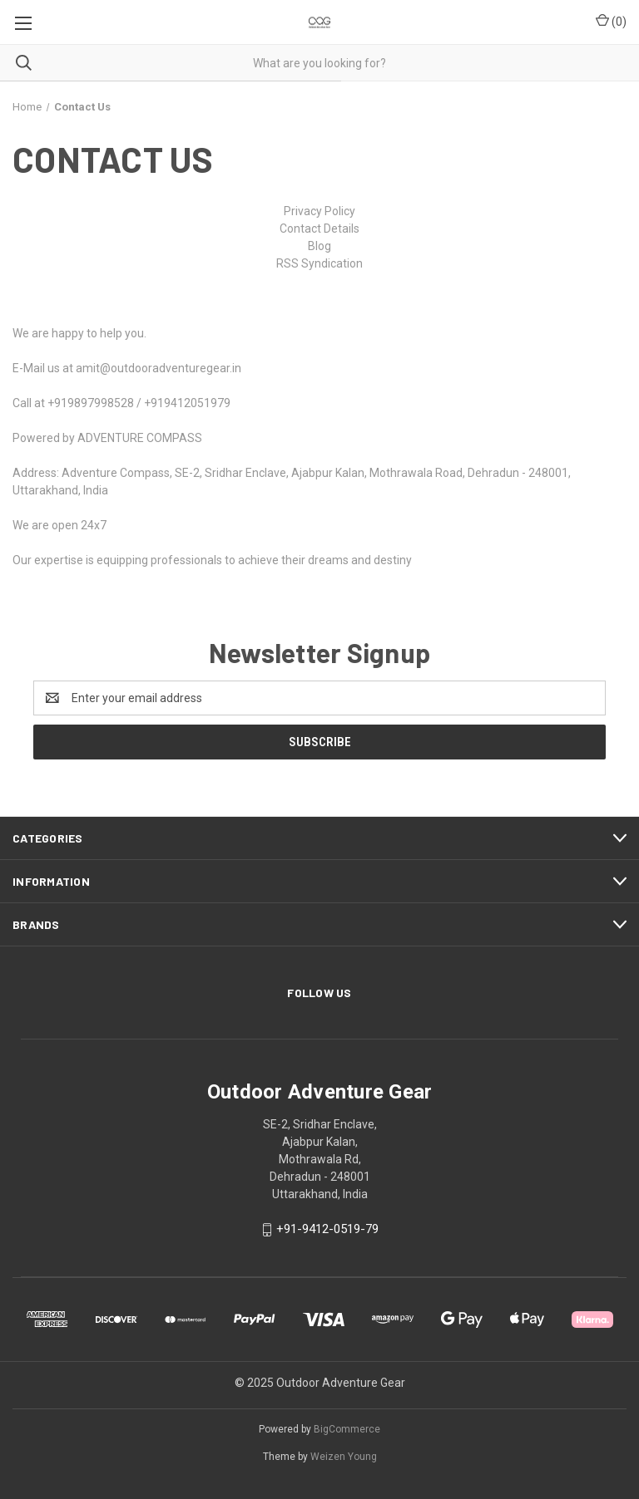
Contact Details (319, 228)
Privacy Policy (319, 211)
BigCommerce (347, 1429)
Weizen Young (343, 1456)
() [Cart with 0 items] (611, 20)
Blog (319, 246)
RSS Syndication (319, 263)
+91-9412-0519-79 (327, 1229)
